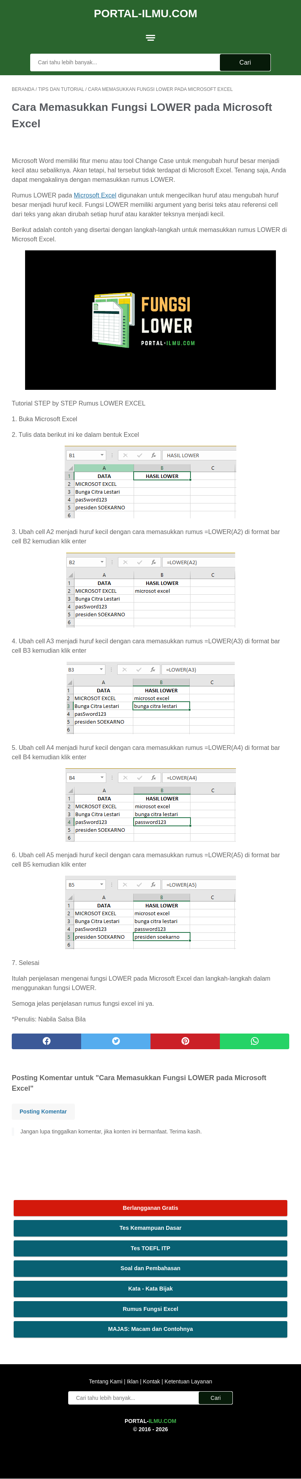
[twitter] (115, 1038)
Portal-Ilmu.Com (146, 10)
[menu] (150, 33)
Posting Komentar (43, 1108)
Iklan (132, 1382)
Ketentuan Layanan (187, 1382)
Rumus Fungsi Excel (150, 1308)
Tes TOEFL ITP (150, 1247)
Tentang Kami (106, 1382)
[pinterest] (185, 1038)
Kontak (151, 1382)
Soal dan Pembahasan (151, 1268)
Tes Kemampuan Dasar (150, 1227)
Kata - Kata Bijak (150, 1288)
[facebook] (46, 1038)
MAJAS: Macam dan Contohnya (150, 1328)
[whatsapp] (254, 1038)
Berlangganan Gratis (150, 1207)
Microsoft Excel (95, 192)
